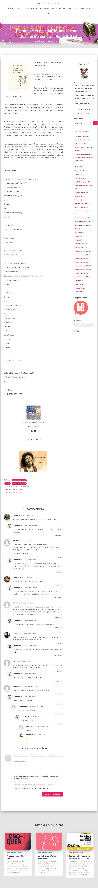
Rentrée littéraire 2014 (19, 483)
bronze (10, 486)
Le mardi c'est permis (81, 203)
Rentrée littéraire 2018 (82, 269)
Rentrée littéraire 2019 (82, 273)
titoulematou (17, 686)
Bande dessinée (44, 8)
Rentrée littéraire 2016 (82, 262)
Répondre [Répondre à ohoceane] (58, 643)
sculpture (20, 492)
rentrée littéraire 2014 (10, 492)
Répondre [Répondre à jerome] (58, 617)
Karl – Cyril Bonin (80, 143)
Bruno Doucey (15, 373)
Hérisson (35, 427)
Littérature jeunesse (65, 8)
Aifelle (15, 515)
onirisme (7, 489)
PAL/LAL (77, 236)
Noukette (18, 525)
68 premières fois (80, 171)
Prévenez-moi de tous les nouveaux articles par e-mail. (32, 788)
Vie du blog (78, 291)
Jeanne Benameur (24, 486)
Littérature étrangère (30, 8)
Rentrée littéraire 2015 (82, 258)
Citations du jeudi (80, 192)
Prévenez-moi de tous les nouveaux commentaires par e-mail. (34, 784)
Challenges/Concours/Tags (83, 185)
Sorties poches (79, 284)
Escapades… (79, 196)
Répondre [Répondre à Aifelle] (58, 523)
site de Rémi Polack (13, 360)
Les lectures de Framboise (83, 8)
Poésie (7, 483)
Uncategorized (79, 288)
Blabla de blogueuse (81, 182)
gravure (15, 486)
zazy (14, 661)
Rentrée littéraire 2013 (82, 251)
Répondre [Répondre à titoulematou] (58, 694)
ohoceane (16, 633)
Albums (54, 8)
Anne (14, 577)
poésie (13, 489)
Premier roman (79, 247)
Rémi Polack (19, 489)
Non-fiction (78, 232)
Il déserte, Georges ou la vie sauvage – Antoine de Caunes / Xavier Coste (84, 157)
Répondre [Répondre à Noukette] (58, 535)
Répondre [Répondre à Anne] (58, 585)
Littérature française (13, 8)
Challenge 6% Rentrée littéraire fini (33, 422)
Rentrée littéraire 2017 (82, 266)
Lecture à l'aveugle (80, 207)
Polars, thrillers (79, 244)
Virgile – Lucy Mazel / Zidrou (84, 140)
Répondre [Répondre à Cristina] (58, 557)
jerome (15, 603)
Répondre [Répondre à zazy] (58, 671)
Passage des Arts (18, 377)
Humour (77, 200)
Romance (78, 280)
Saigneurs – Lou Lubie (82, 136)
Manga (77, 229)
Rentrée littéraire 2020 (82, 277)
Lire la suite (15, 872)
